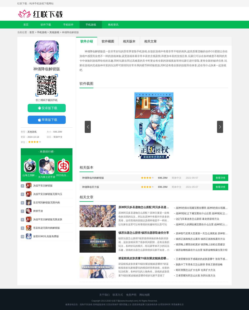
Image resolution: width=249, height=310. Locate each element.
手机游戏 (91, 24)
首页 (26, 24)
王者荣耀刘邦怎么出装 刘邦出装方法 (195, 275)
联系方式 (118, 294)
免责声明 (131, 294)
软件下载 (46, 24)
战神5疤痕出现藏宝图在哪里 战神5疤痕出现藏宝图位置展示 (202, 207)
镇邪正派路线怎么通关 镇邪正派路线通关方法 (200, 239)
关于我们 (104, 294)
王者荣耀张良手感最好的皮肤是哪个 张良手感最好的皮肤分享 (202, 259)
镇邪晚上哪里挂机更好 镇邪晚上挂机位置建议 (200, 244)
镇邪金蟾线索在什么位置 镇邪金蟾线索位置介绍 (201, 250)
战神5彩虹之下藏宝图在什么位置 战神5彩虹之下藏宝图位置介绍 (202, 213)
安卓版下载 (49, 108)
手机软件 (68, 24)
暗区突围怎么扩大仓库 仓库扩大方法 (195, 270)
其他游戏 (54, 32)
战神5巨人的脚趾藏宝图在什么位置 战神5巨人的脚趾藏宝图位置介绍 (202, 224)
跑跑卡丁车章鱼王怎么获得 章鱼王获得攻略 (199, 264)
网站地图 (144, 294)
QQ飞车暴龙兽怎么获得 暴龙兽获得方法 (197, 218)
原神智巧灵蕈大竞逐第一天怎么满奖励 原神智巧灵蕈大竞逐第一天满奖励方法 (202, 233)
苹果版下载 (49, 120)
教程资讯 (113, 24)
